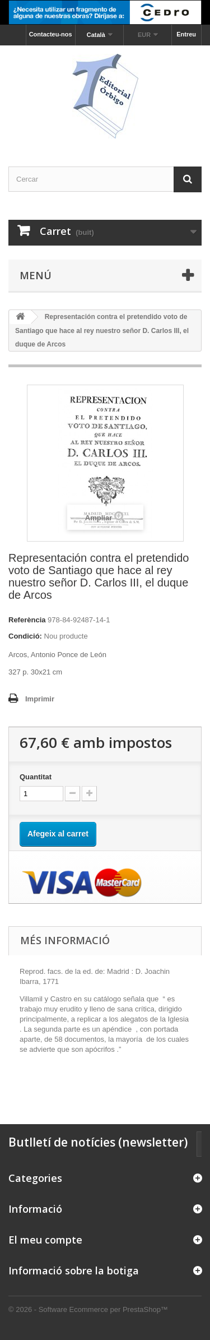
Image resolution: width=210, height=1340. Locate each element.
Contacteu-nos (50, 34)
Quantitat (36, 777)
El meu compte (45, 1239)
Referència (26, 620)
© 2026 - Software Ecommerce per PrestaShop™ (88, 1309)
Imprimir (39, 699)
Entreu (186, 34)
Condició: (25, 636)
